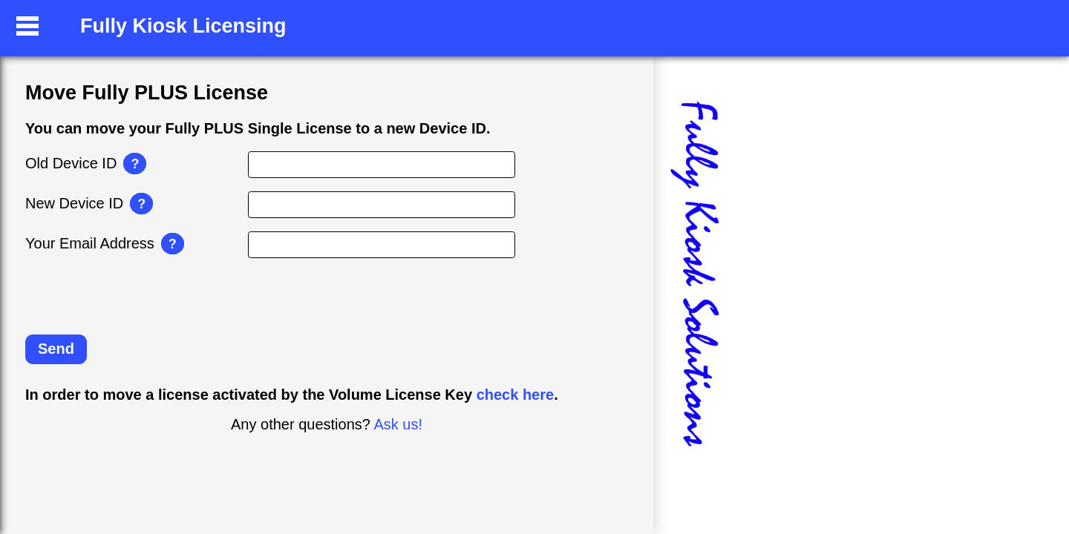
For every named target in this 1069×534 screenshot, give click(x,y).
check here (516, 394)
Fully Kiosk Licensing (183, 26)
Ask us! (397, 424)
